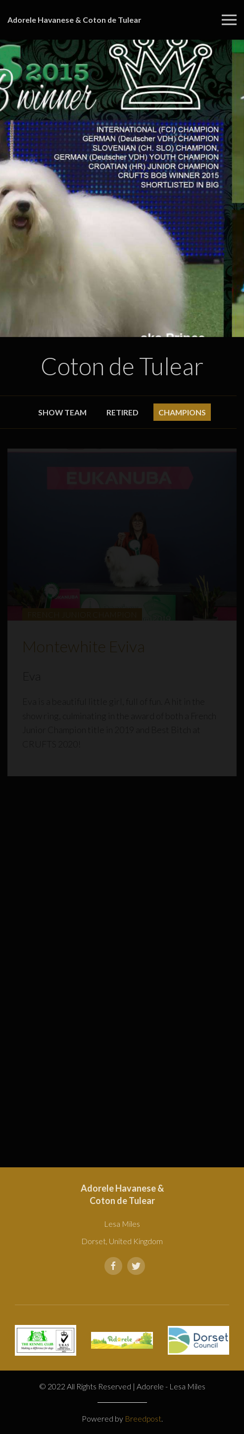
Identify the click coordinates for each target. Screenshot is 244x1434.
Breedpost (143, 1418)
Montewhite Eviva (83, 646)
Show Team (62, 412)
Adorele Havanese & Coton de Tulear (74, 19)
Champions (182, 412)
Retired (122, 412)
